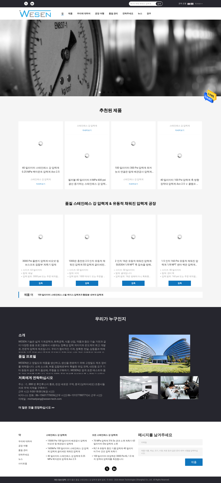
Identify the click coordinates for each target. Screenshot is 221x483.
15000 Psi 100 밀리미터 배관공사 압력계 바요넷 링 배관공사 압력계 (67, 442)
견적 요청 (182, 3)
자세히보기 (40, 184)
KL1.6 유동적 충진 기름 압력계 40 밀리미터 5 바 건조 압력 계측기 (113, 450)
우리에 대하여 (83, 13)
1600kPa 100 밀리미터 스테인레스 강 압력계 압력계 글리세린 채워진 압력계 (68, 450)
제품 (70, 13)
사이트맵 (22, 463)
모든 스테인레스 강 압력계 (105, 435)
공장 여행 (99, 13)
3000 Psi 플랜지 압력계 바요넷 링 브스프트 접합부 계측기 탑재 (40, 263)
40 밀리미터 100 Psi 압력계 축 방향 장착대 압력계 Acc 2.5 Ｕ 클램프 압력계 (179, 182)
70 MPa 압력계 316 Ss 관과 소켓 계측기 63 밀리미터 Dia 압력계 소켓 (114, 442)
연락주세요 (127, 13)
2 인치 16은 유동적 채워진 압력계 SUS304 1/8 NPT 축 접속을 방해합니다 (133, 263)
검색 (159, 4)
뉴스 (140, 13)
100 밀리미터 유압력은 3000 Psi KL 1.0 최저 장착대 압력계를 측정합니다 (114, 457)
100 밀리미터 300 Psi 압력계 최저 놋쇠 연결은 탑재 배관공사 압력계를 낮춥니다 (133, 170)
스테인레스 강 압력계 (41, 179)
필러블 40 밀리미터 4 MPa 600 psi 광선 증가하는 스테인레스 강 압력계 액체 (87, 182)
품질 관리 (113, 13)
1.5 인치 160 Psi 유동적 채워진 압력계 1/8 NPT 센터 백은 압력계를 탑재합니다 (179, 263)
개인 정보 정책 (60, 480)
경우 (149, 13)
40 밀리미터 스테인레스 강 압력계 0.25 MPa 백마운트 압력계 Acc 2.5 (40, 169)
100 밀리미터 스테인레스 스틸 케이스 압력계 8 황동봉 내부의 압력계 (70, 295)
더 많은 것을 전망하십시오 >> (36, 407)
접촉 (41, 283)
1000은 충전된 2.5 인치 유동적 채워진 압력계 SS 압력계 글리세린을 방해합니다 (87, 263)
